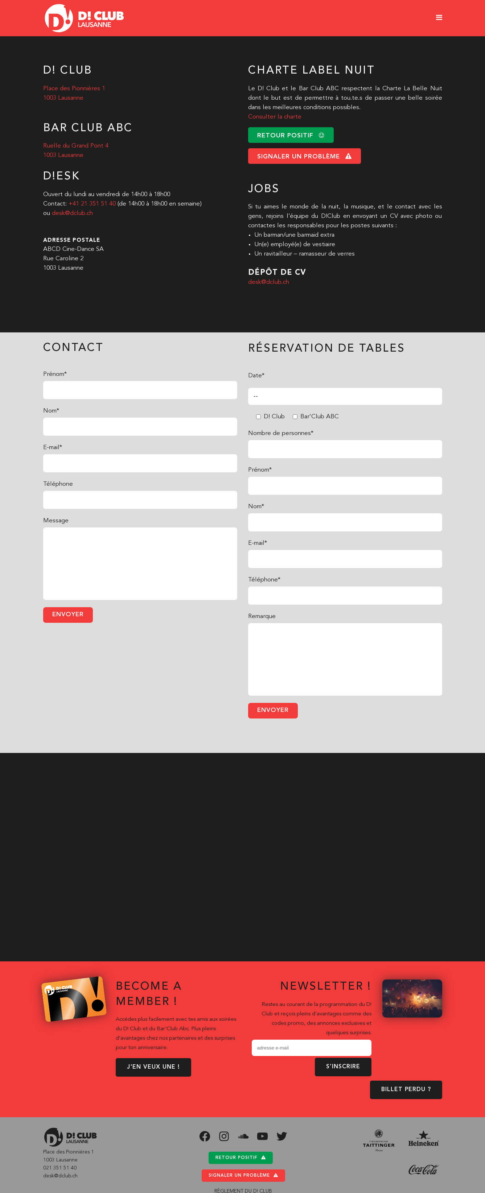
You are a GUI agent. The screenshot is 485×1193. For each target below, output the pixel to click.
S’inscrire (343, 1067)
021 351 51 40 (60, 1168)
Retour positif (240, 1157)
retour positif (291, 135)
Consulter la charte (274, 117)
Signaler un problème (243, 1175)
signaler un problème (304, 156)
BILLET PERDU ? (406, 1090)
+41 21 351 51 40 (92, 204)
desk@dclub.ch (72, 213)
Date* (256, 376)
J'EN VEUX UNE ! (153, 1067)
